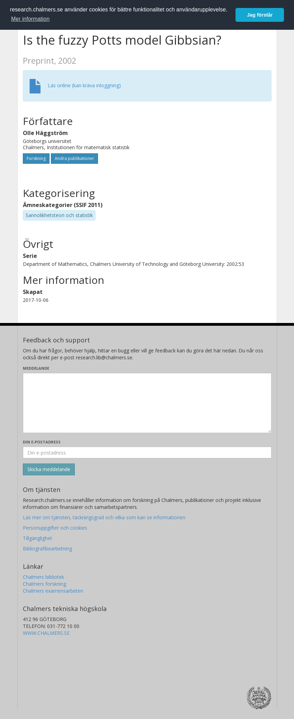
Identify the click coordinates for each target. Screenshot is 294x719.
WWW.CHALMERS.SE (46, 633)
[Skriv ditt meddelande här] (147, 403)
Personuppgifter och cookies (55, 527)
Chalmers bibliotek (43, 577)
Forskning (36, 158)
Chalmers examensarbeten (53, 590)
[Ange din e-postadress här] (147, 452)
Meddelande (36, 368)
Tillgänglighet (37, 538)
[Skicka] (49, 469)
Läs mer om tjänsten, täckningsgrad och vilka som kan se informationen (104, 517)
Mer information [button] (30, 19)
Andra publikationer (74, 158)
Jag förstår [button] (260, 15)
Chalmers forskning (44, 584)
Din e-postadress (42, 441)
